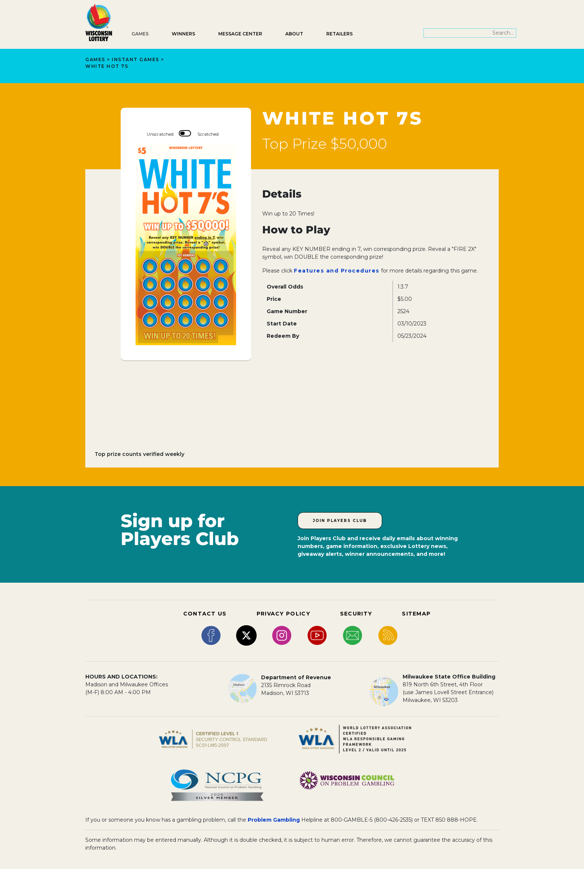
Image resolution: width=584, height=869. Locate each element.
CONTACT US (205, 613)
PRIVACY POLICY (283, 613)
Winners (183, 34)
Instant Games (135, 59)
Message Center (240, 34)
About (294, 34)
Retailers (339, 34)
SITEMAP (416, 613)
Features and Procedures (337, 270)
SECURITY (356, 613)
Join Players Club (340, 520)
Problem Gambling (274, 819)
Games (140, 34)
